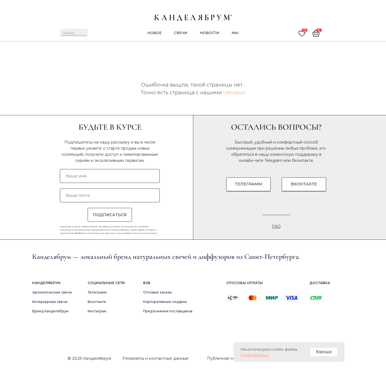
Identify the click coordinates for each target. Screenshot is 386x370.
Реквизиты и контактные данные (156, 358)
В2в (146, 283)
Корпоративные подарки (165, 302)
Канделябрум (46, 283)
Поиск (68, 33)
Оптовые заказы (157, 292)
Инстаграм (97, 311)
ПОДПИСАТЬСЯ (110, 214)
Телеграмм (97, 292)
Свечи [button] (180, 32)
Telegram (274, 160)
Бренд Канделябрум (50, 311)
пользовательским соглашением (137, 233)
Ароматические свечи (52, 292)
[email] (110, 195)
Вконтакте (302, 160)
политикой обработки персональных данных (87, 233)
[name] (110, 176)
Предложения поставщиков (167, 311)
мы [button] (235, 32)
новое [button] (154, 32)
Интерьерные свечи (49, 302)
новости (209, 32)
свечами (234, 93)
